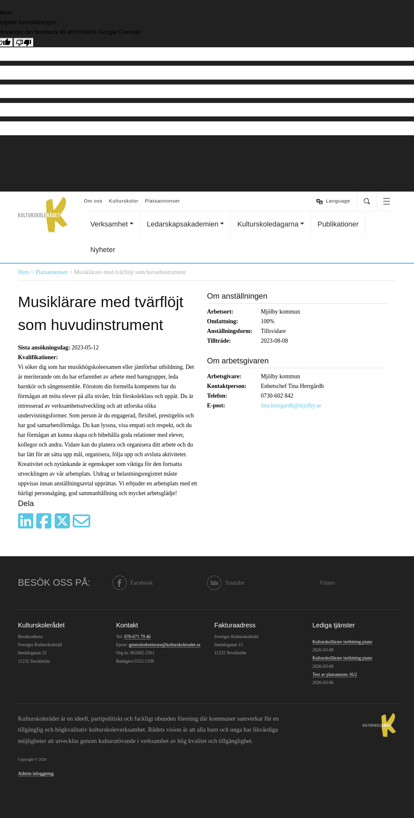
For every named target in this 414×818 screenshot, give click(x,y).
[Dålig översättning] (23, 42)
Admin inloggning (36, 773)
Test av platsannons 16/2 (335, 674)
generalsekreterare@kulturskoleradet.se (165, 644)
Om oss (93, 201)
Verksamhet (109, 224)
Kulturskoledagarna (268, 224)
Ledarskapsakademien (182, 224)
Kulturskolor (123, 201)
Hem (23, 272)
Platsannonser (162, 201)
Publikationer (337, 224)
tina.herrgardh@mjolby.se (291, 405)
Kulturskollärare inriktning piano (342, 641)
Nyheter (102, 250)
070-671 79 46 (137, 636)
